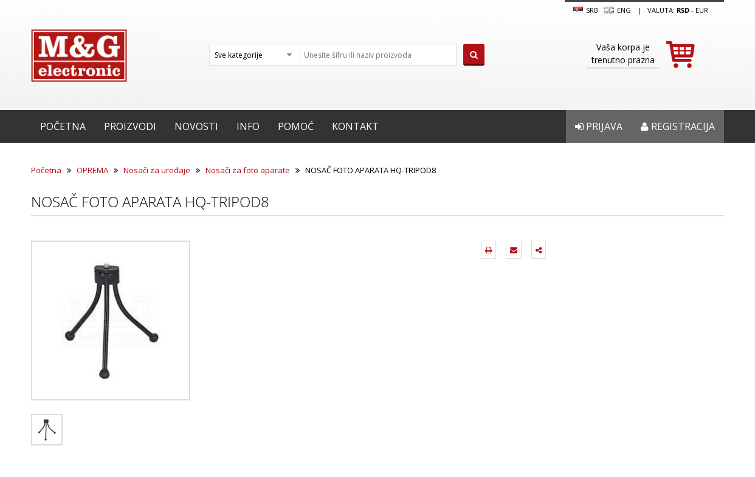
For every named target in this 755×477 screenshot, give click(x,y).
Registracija (678, 126)
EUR (701, 10)
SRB (585, 10)
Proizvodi (130, 126)
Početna (63, 126)
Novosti (196, 126)
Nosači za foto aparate (247, 170)
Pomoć (296, 126)
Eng (617, 10)
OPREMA (92, 170)
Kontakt (355, 126)
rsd (683, 10)
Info (248, 126)
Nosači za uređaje (156, 170)
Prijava (598, 126)
